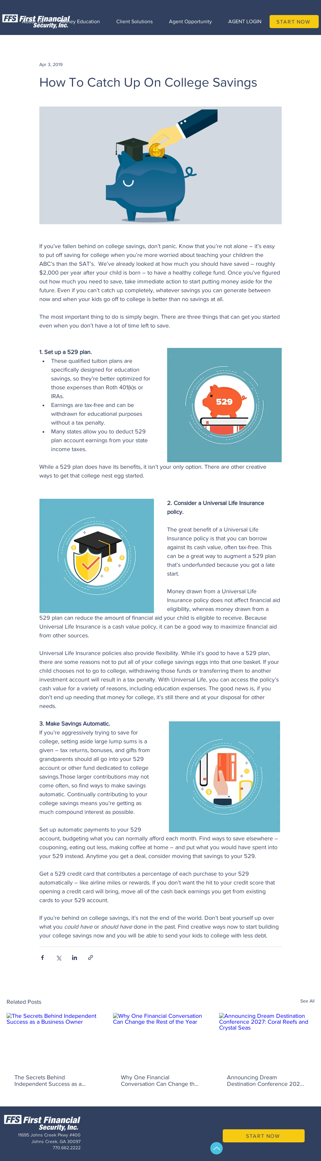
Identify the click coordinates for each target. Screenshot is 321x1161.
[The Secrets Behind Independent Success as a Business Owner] (54, 1039)
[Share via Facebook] (42, 957)
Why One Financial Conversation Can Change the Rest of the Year (159, 1080)
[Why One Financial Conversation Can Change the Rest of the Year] (160, 1040)
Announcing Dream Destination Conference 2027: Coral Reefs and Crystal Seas (265, 1080)
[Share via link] (90, 957)
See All (307, 1000)
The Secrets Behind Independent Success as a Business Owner (48, 1080)
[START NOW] (294, 21)
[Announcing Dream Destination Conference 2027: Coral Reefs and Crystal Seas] (266, 1039)
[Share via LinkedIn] (74, 957)
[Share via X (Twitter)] (58, 957)
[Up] (216, 1148)
